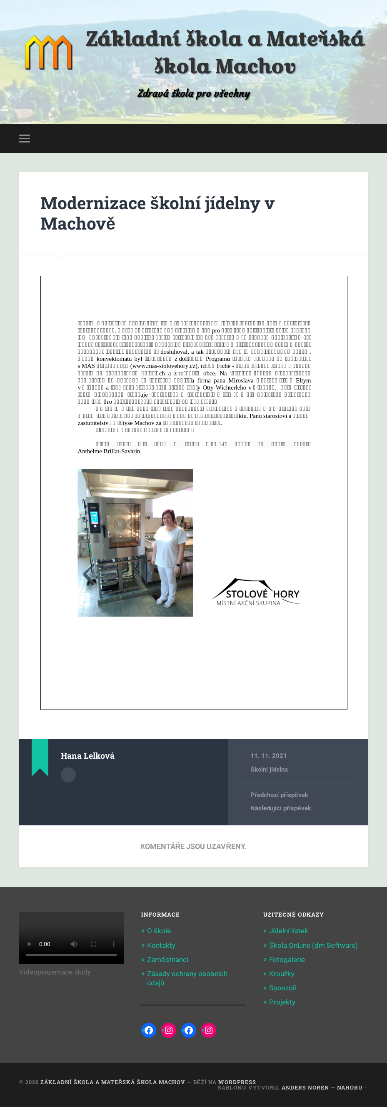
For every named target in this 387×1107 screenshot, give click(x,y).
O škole (159, 931)
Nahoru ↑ (352, 1087)
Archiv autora (68, 774)
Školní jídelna (269, 769)
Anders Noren (305, 1087)
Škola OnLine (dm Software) (313, 945)
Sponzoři (283, 988)
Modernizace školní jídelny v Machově (157, 213)
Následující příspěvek (280, 808)
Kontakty (161, 945)
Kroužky (282, 974)
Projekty (282, 1002)
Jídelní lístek (288, 931)
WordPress (237, 1082)
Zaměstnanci (167, 959)
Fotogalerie (287, 959)
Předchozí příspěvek (279, 795)
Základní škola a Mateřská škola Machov (225, 52)
